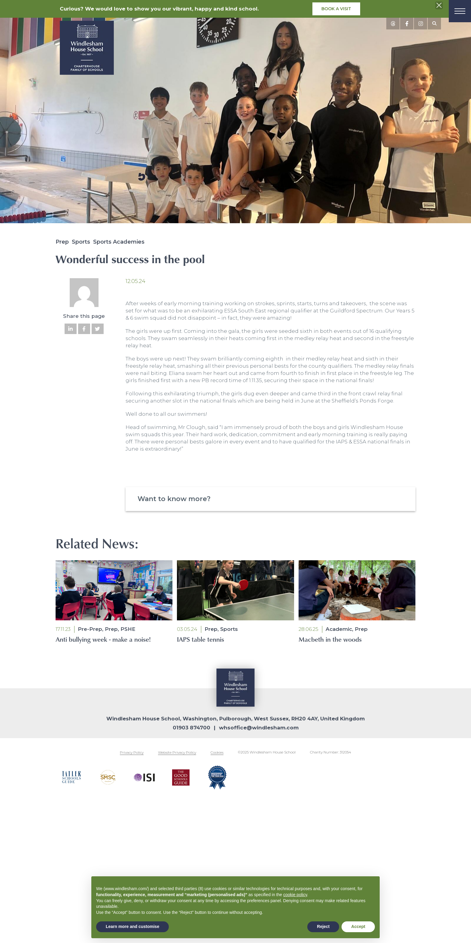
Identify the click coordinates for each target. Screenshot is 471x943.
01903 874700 (191, 728)
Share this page (84, 316)
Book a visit (336, 8)
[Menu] (460, 11)
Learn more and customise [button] (132, 926)
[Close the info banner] (439, 5)
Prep (62, 242)
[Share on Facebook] (84, 329)
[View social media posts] (393, 23)
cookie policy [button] (295, 894)
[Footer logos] (71, 777)
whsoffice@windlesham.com (259, 728)
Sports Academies (118, 242)
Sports (81, 242)
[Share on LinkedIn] (71, 329)
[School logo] (87, 49)
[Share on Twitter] (98, 329)
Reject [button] (323, 926)
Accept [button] (358, 926)
